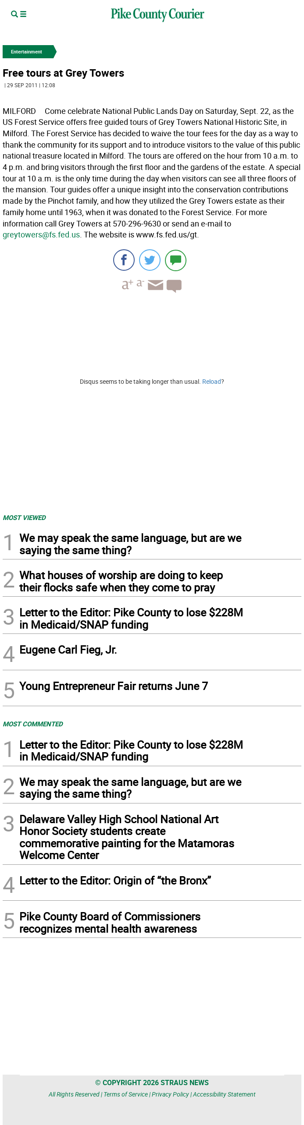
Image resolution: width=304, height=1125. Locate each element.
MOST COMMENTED (33, 723)
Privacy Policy (170, 1094)
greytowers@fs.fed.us (41, 234)
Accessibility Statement (224, 1094)
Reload (211, 381)
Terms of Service (126, 1094)
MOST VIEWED (24, 517)
